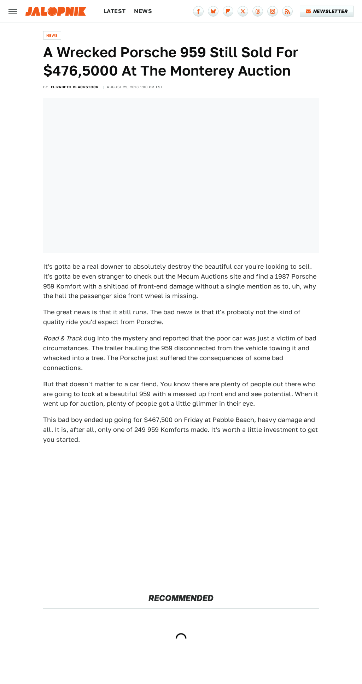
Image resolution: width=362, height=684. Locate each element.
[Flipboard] (228, 11)
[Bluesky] (213, 11)
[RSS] (287, 11)
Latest (114, 11)
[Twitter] (243, 11)
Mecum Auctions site (209, 276)
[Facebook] (198, 11)
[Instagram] (272, 11)
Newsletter (327, 11)
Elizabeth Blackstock (75, 87)
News (143, 11)
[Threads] (257, 11)
